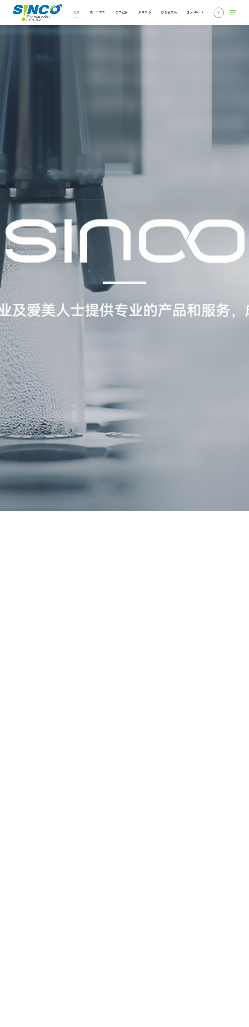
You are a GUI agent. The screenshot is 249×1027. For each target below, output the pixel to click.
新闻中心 (144, 12)
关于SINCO (97, 12)
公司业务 (122, 12)
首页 (76, 12)
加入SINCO (195, 12)
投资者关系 (169, 12)
